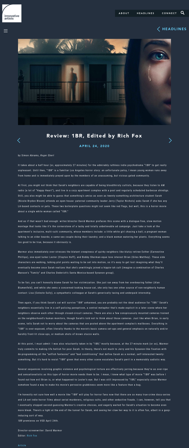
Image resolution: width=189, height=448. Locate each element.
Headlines (146, 13)
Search (183, 13)
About (124, 13)
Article (22, 445)
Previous (18, 139)
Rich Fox (32, 435)
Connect (169, 13)
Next (169, 138)
